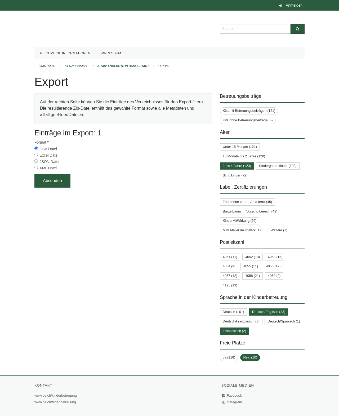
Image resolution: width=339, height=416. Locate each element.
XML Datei (48, 168)
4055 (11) (250, 266)
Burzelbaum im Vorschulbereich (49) (250, 211)
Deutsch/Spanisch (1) (283, 321)
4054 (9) (229, 266)
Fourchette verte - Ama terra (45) (247, 202)
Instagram (232, 402)
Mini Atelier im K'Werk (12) (242, 230)
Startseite (47, 66)
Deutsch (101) (233, 312)
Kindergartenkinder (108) (278, 166)
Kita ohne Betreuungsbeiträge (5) (248, 120)
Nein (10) (250, 357)
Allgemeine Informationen (64, 53)
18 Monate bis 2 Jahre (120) (244, 156)
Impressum (110, 53)
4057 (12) (230, 276)
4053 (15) (275, 257)
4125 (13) (230, 285)
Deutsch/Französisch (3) (241, 321)
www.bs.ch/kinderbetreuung (56, 395)
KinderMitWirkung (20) (239, 221)
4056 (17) (273, 266)
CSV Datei (48, 149)
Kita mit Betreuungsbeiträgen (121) (249, 111)
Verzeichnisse (77, 66)
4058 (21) (252, 276)
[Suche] (298, 29)
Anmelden (294, 5)
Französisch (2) (234, 331)
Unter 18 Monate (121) (240, 147)
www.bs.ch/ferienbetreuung (55, 402)
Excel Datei (48, 155)
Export (164, 66)
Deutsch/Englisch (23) (268, 312)
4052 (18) (252, 257)
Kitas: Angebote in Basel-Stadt (123, 66)
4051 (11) (230, 257)
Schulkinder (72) (235, 175)
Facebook (232, 395)
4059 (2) (274, 276)
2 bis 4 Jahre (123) (237, 166)
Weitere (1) (279, 230)
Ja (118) (229, 357)
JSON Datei (49, 162)
